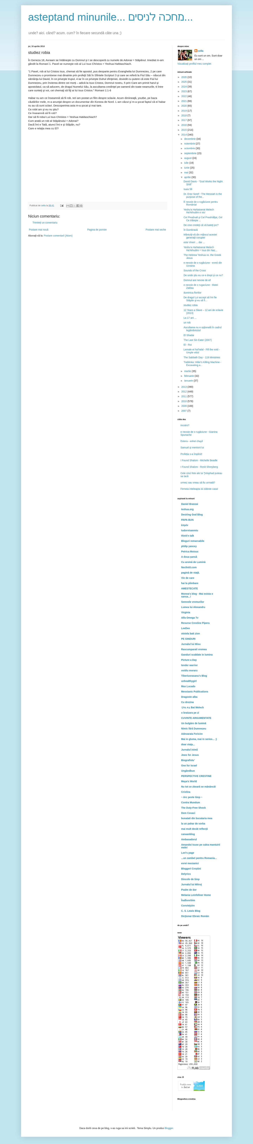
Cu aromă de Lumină (193, 562)
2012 (184, 391)
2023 (184, 91)
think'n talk (187, 535)
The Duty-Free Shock (193, 807)
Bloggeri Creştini (191, 868)
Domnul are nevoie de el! (197, 280)
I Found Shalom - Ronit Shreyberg (199, 466)
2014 (184, 134)
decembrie (190, 138)
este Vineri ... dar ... (194, 242)
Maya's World (189, 781)
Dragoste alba (189, 696)
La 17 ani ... (190, 317)
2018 (184, 115)
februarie (189, 375)
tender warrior (189, 665)
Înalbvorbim (188, 900)
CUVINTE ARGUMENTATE (196, 718)
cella (200, 50)
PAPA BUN (187, 519)
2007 (184, 410)
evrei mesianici (190, 863)
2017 (184, 120)
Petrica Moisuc (190, 551)
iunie (187, 167)
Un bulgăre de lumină (193, 723)
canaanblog (188, 834)
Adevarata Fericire (192, 733)
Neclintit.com (189, 567)
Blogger (169, 1128)
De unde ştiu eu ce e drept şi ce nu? (203, 275)
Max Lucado (188, 686)
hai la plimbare (189, 583)
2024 (184, 86)
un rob (187, 322)
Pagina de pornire (97, 229)
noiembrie (190, 143)
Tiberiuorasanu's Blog (194, 675)
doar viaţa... (188, 744)
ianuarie (189, 380)
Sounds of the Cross (195, 270)
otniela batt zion (190, 633)
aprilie (187, 177)
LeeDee (185, 628)
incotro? (185, 425)
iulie (186, 162)
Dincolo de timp (190, 879)
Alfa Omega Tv (189, 617)
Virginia (185, 612)
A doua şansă (189, 556)
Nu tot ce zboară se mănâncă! (198, 786)
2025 (184, 81)
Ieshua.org (187, 509)
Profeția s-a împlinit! (191, 454)
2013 (184, 386)
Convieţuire (188, 905)
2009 (184, 406)
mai (186, 172)
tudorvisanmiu (189, 530)
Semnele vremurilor (192, 601)
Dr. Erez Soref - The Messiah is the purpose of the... (203, 195)
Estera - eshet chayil (192, 441)
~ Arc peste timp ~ (191, 797)
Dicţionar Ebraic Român (195, 916)
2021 (184, 101)
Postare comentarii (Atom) (58, 235)
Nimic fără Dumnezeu (193, 728)
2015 (184, 129)
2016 (184, 125)
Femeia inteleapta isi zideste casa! (199, 488)
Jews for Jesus (190, 755)
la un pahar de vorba (193, 823)
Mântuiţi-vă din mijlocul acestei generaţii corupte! (200, 236)
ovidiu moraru (189, 670)
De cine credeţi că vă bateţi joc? (201, 225)
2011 (184, 396)
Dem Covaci (188, 813)
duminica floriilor (192, 292)
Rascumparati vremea (194, 649)
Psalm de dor (189, 889)
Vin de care (187, 577)
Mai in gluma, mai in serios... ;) (199, 739)
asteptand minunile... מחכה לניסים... (110, 17)
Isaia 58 (188, 189)
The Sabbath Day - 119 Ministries (202, 357)
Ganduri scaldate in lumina (197, 654)
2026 (184, 77)
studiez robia (190, 305)
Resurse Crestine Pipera (195, 623)
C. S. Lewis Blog (190, 910)
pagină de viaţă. (190, 572)
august (188, 158)
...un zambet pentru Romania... (199, 858)
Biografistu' (188, 760)
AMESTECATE (189, 588)
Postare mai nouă (38, 229)
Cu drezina (187, 702)
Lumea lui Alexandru (193, 607)
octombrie (190, 148)
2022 (184, 96)
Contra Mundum (190, 802)
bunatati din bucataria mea (196, 818)
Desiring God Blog (192, 514)
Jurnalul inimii (189, 749)
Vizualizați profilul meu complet (194, 63)
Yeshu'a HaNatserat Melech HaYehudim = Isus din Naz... (200, 249)
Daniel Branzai (189, 504)
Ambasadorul (189, 839)
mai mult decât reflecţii (194, 828)
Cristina (185, 791)
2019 (184, 110)
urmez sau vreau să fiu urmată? (198, 482)
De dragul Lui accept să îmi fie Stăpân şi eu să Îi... (200, 299)
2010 (184, 401)
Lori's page (187, 852)
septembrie (190, 153)
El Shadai (189, 335)
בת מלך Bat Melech (192, 707)
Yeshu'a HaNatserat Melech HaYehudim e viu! (199, 211)
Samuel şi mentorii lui (192, 447)
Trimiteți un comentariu (45, 222)
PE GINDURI (188, 638)
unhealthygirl (189, 681)
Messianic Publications (194, 691)
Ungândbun (188, 770)
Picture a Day (189, 659)
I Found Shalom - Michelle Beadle (199, 460)
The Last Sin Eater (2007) (198, 340)
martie (188, 371)
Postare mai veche (156, 229)
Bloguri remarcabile (192, 541)
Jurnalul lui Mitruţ (191, 884)
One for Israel (189, 765)
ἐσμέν (184, 525)
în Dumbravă (191, 229)
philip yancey (189, 546)
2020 (184, 105)
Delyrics (186, 873)
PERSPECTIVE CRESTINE (196, 776)
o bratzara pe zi (190, 712)
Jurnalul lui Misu (190, 644)
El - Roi (188, 344)
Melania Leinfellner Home (196, 895)
